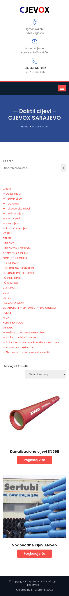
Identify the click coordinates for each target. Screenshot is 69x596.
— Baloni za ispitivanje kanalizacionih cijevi (31, 342)
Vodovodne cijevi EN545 (34, 545)
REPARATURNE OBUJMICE (19, 273)
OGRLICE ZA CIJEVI (15, 258)
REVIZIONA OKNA (13, 303)
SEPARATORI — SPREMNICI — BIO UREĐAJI (29, 308)
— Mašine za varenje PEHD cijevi (24, 332)
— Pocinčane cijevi (15, 228)
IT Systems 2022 (42, 589)
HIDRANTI (9, 243)
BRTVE (7, 298)
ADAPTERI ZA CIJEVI (15, 253)
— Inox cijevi (11, 223)
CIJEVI (7, 189)
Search (8, 161)
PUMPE (7, 313)
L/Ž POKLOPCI (12, 278)
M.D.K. (6, 317)
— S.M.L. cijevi (11, 218)
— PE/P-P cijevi (12, 199)
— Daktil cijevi (40, 126)
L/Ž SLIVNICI (10, 283)
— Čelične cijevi (13, 213)
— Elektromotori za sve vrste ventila (27, 352)
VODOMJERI (10, 288)
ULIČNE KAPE (11, 263)
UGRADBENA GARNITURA (19, 268)
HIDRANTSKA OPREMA (17, 248)
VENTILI (7, 233)
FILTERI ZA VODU (13, 322)
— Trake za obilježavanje (19, 337)
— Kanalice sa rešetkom (19, 347)
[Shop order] (45, 374)
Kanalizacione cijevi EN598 (34, 451)
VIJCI (6, 293)
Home (25, 126)
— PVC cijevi (11, 203)
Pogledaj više (34, 460)
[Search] (63, 167)
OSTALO (8, 327)
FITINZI (7, 238)
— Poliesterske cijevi (16, 208)
